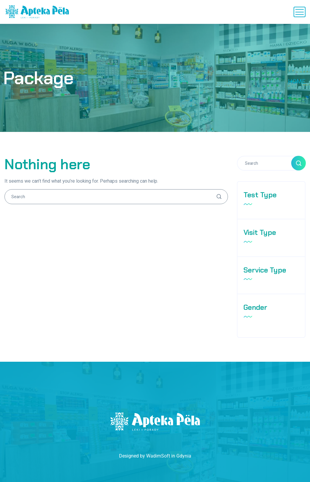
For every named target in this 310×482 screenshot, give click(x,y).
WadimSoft (158, 456)
